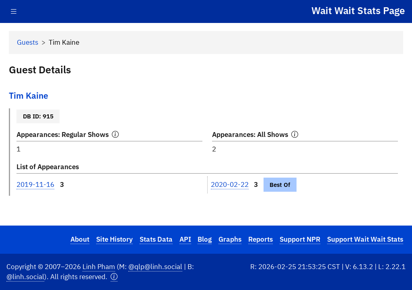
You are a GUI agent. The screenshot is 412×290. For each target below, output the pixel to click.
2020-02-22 (230, 184)
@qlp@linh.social (155, 266)
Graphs (229, 239)
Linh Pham (98, 266)
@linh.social (25, 276)
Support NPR (300, 239)
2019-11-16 (35, 184)
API (185, 239)
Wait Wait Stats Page (358, 10)
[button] (114, 277)
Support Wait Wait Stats (365, 239)
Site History (114, 239)
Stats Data (156, 239)
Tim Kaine (28, 95)
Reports (260, 239)
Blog (205, 239)
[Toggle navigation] (14, 11)
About (79, 239)
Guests (27, 42)
